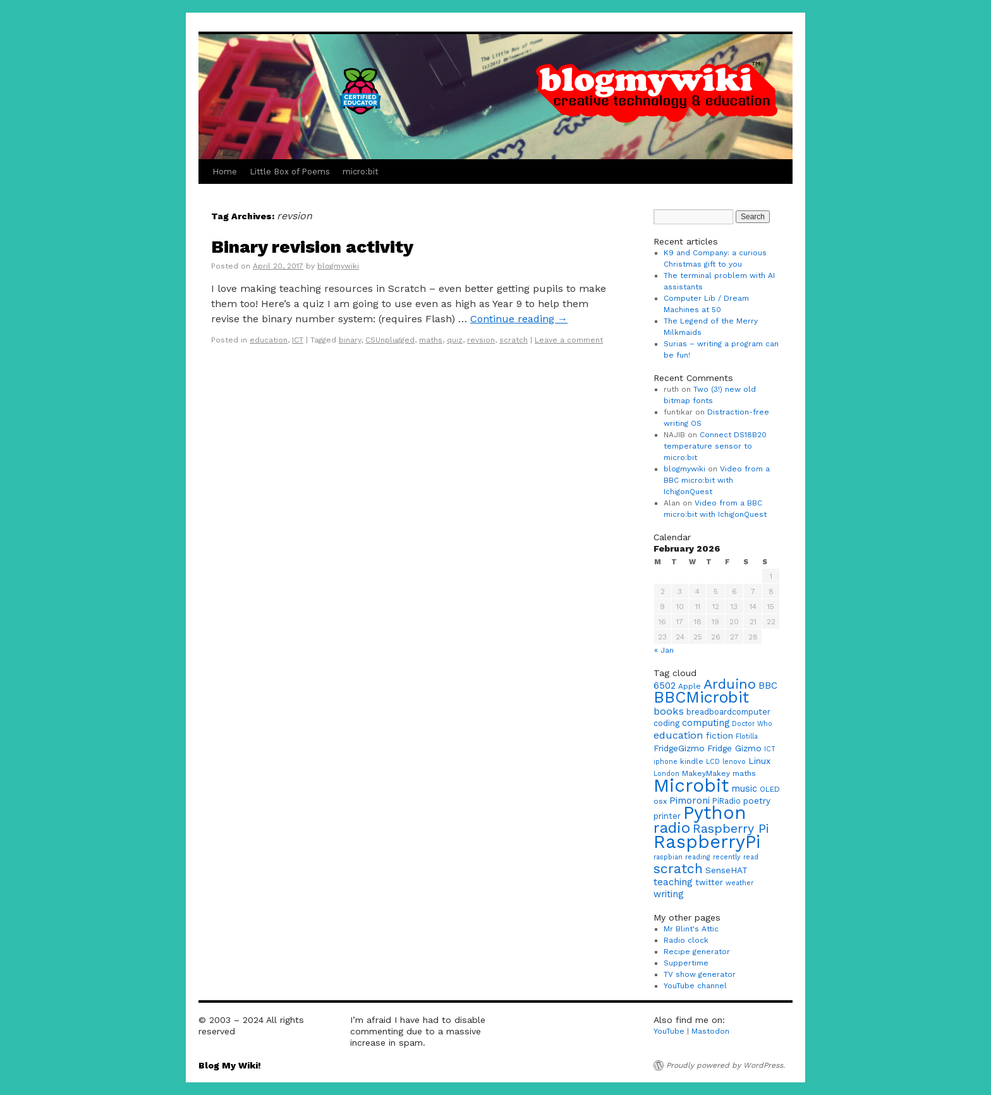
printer (667, 816)
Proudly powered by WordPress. (725, 1065)
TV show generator (700, 974)
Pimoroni (689, 800)
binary (350, 340)
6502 (665, 685)
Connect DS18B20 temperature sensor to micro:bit (715, 446)
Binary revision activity (312, 246)
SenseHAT (726, 870)
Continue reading (519, 319)
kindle (691, 761)
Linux (759, 761)
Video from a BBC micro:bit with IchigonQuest (717, 480)
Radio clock (686, 940)
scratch (513, 340)
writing (668, 894)
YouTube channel (695, 985)
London (666, 774)
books (669, 711)
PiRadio (726, 801)
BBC (767, 685)
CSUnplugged (390, 340)
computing (705, 723)
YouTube (669, 1031)
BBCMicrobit (701, 697)
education (269, 340)
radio (672, 828)
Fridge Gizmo (734, 748)
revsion (481, 340)
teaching (673, 882)
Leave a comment (569, 340)
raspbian (668, 857)
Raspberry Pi (731, 828)
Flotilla (747, 736)
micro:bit (361, 171)
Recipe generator (697, 951)
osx (660, 801)
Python (714, 812)
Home (224, 171)
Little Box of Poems (290, 171)
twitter (709, 882)
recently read (735, 857)
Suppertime (686, 963)
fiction (719, 735)
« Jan (664, 650)
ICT (297, 340)
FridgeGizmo (679, 748)
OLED (770, 789)
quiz (455, 340)
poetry (756, 801)
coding (666, 723)
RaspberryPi (707, 841)
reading (697, 857)
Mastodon (710, 1031)
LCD (713, 762)
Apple (689, 686)
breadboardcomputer (728, 712)
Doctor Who (752, 724)
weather (739, 883)
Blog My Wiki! (229, 1065)
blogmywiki (338, 266)
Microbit (691, 785)
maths (430, 340)
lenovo (734, 762)
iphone (666, 762)
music (744, 788)
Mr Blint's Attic (691, 928)
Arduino (729, 684)
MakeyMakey (706, 773)
